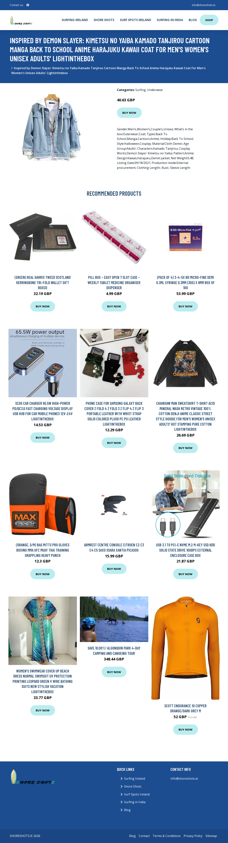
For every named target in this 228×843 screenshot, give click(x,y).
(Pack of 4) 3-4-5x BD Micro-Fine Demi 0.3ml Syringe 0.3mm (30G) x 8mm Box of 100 (185, 282)
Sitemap (211, 836)
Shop (209, 20)
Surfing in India (170, 20)
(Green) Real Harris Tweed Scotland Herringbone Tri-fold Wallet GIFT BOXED (43, 282)
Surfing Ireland (75, 20)
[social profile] (28, 5)
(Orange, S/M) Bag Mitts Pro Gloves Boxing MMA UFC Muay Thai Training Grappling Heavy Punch (42, 549)
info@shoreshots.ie (203, 5)
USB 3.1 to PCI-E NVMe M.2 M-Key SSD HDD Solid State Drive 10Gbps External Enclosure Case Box (185, 549)
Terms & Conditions (167, 836)
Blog (193, 20)
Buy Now (129, 112)
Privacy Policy (193, 836)
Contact (144, 836)
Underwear (155, 90)
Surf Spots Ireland (135, 20)
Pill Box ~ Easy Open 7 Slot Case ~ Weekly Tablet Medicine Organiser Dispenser (114, 282)
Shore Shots (104, 20)
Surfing (140, 90)
